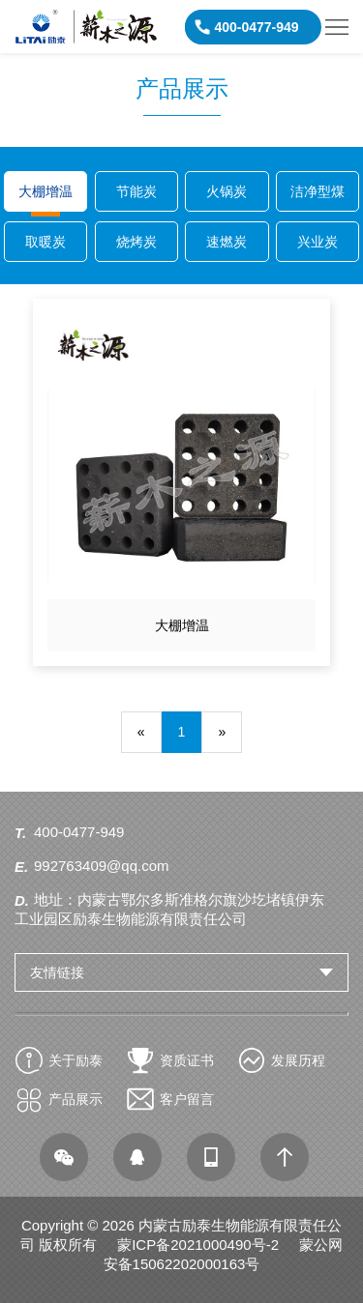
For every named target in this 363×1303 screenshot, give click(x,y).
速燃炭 (226, 241)
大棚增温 (45, 191)
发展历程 (298, 1060)
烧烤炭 (136, 241)
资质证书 (187, 1060)
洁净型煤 (317, 191)
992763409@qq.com (101, 865)
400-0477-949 (79, 832)
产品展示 (75, 1099)
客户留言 (187, 1099)
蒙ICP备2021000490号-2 (198, 1244)
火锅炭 (226, 191)
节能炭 (136, 191)
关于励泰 (75, 1060)
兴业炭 (317, 241)
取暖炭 (45, 241)
